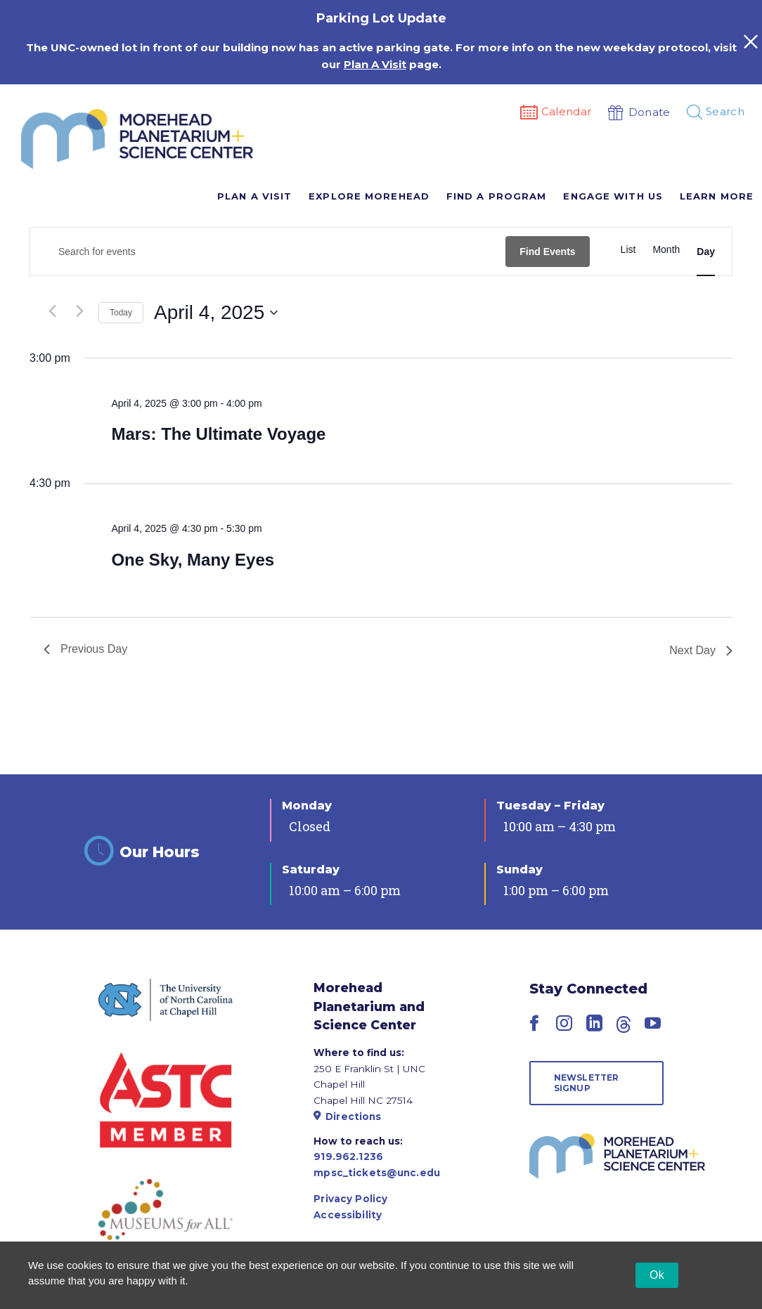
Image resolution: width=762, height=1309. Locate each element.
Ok (657, 1275)
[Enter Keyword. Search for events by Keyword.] (267, 252)
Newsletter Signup (586, 1082)
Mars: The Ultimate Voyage (218, 433)
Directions (347, 1116)
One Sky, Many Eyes (192, 559)
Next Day (700, 650)
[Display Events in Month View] (666, 250)
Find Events (547, 251)
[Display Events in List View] (628, 250)
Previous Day (85, 649)
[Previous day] (52, 310)
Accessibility (348, 1214)
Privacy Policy (350, 1198)
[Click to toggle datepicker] (216, 313)
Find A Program (496, 196)
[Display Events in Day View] (706, 251)
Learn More (717, 196)
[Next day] (79, 310)
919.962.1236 (348, 1156)
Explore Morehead (369, 196)
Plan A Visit (254, 196)
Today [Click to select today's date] (121, 313)
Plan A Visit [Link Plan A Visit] (375, 64)
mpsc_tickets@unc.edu (377, 1172)
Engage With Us (612, 196)
